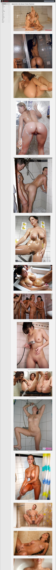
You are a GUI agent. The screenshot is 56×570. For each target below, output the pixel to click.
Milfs (2, 12)
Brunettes (3, 11)
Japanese (3, 6)
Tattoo (3, 18)
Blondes (3, 10)
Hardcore (3, 17)
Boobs (3, 5)
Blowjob (3, 16)
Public (3, 22)
